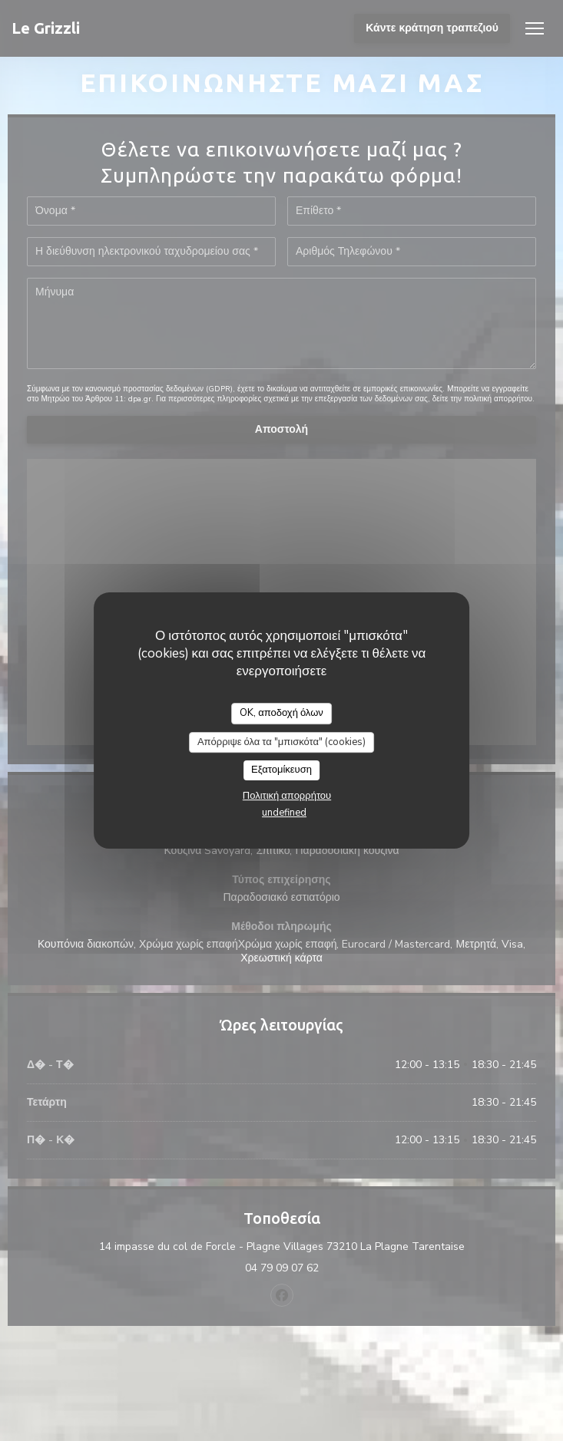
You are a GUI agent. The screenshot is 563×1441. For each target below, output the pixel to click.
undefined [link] (284, 812)
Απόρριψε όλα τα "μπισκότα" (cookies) (281, 742)
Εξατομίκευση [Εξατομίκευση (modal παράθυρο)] (281, 770)
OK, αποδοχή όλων (281, 713)
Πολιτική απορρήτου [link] (287, 796)
